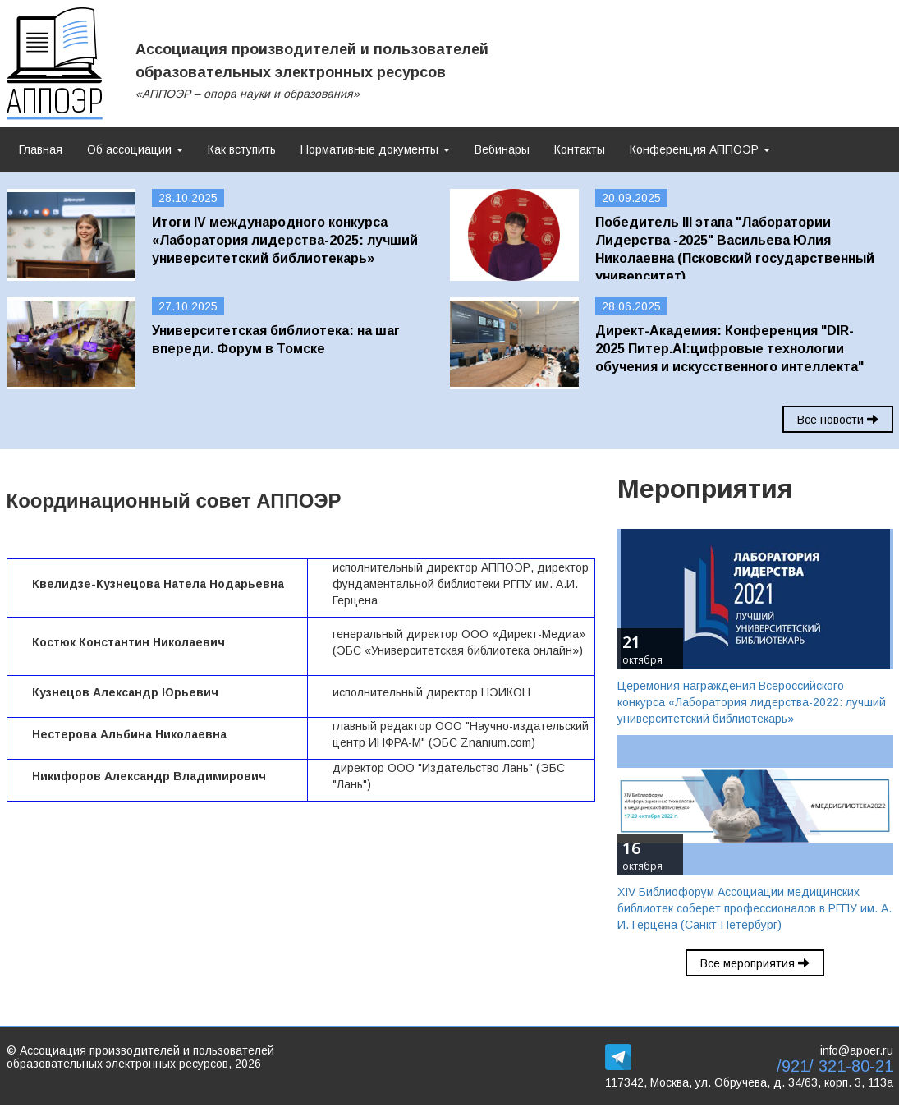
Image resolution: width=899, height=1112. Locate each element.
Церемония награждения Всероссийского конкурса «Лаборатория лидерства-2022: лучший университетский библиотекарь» (751, 702)
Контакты (579, 149)
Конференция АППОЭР (700, 149)
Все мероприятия (755, 963)
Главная (40, 149)
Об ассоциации (135, 149)
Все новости (837, 419)
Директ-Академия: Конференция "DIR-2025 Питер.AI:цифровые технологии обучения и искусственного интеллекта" (729, 349)
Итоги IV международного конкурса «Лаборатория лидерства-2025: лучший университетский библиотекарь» (285, 240)
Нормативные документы (375, 149)
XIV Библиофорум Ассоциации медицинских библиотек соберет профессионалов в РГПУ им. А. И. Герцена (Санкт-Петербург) (754, 908)
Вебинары (502, 149)
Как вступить (242, 149)
